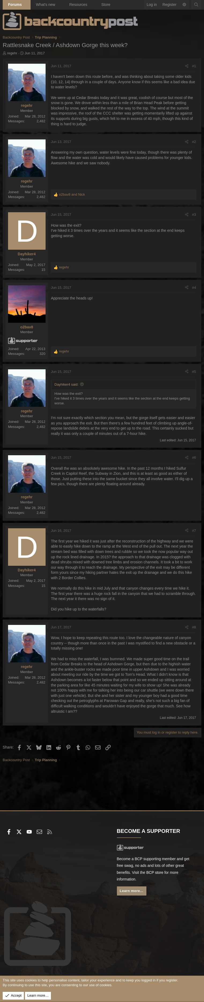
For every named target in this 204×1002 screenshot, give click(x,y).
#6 (194, 458)
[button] (27, 5)
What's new (45, 4)
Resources (78, 4)
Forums (15, 4)
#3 (194, 214)
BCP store (155, 872)
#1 (194, 66)
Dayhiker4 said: (66, 384)
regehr (12, 53)
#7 (194, 531)
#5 (194, 372)
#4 (194, 288)
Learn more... (131, 891)
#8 (194, 627)
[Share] (186, 66)
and (72, 194)
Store (105, 4)
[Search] (196, 5)
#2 (194, 142)
